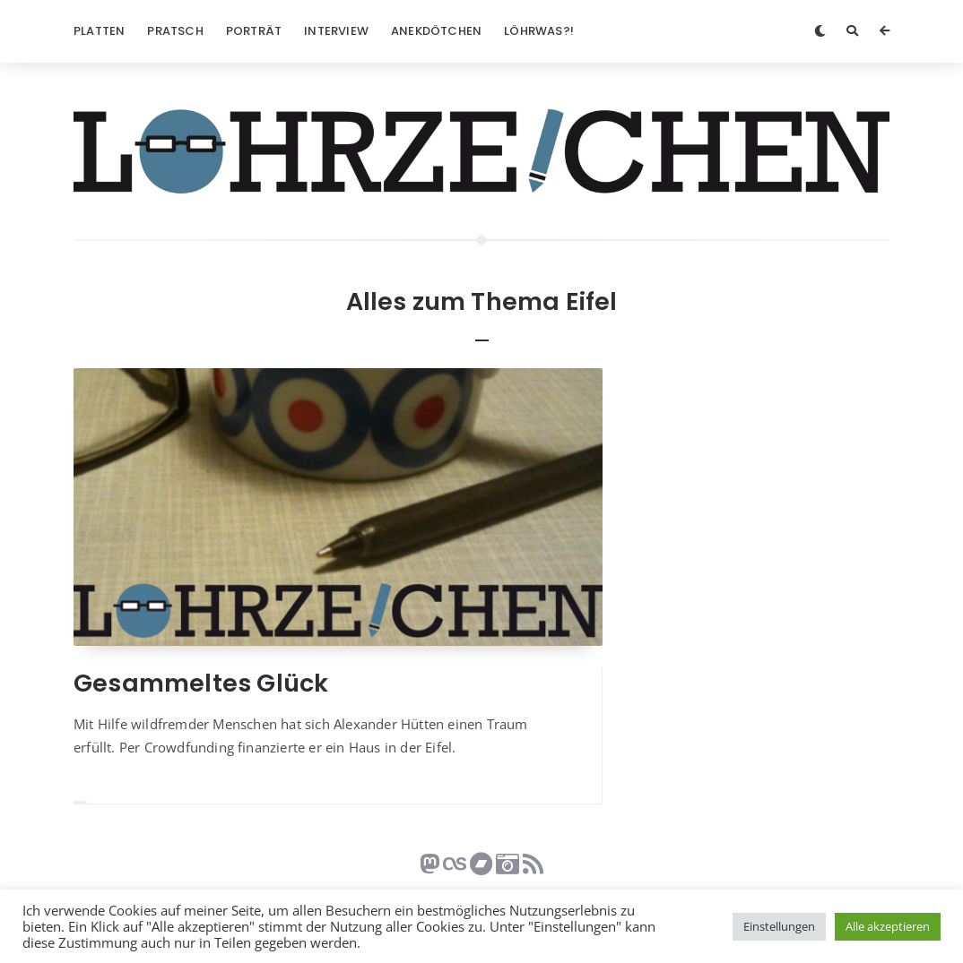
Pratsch (175, 30)
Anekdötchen (436, 30)
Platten (99, 30)
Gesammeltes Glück (201, 683)
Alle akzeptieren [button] (888, 926)
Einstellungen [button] (779, 926)
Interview (336, 30)
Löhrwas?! (539, 30)
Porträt (254, 30)
